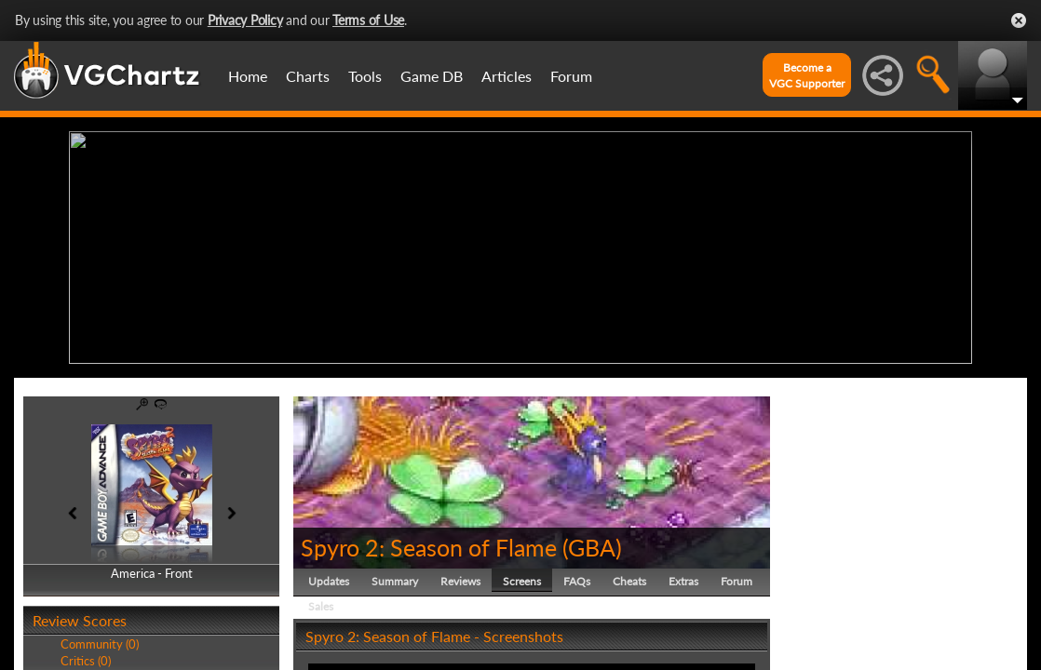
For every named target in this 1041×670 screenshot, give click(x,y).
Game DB (431, 76)
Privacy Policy (245, 20)
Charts (308, 76)
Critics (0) (86, 660)
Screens (522, 581)
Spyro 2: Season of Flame (429, 547)
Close (1018, 20)
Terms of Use (368, 20)
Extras (683, 581)
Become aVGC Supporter (807, 75)
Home (247, 76)
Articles (506, 76)
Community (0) (100, 643)
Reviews (460, 581)
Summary (395, 581)
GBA (591, 547)
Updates (328, 581)
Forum (571, 76)
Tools (365, 76)
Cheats (629, 581)
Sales (320, 606)
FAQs (576, 581)
